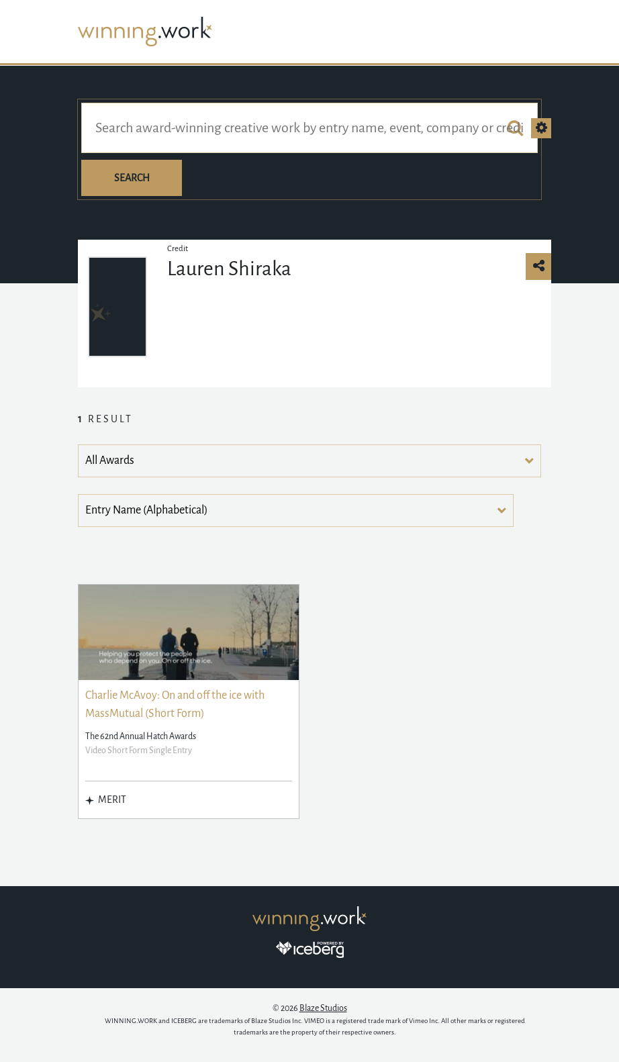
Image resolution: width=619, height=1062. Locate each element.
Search (132, 178)
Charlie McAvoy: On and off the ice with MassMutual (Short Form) (175, 704)
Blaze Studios (323, 1008)
